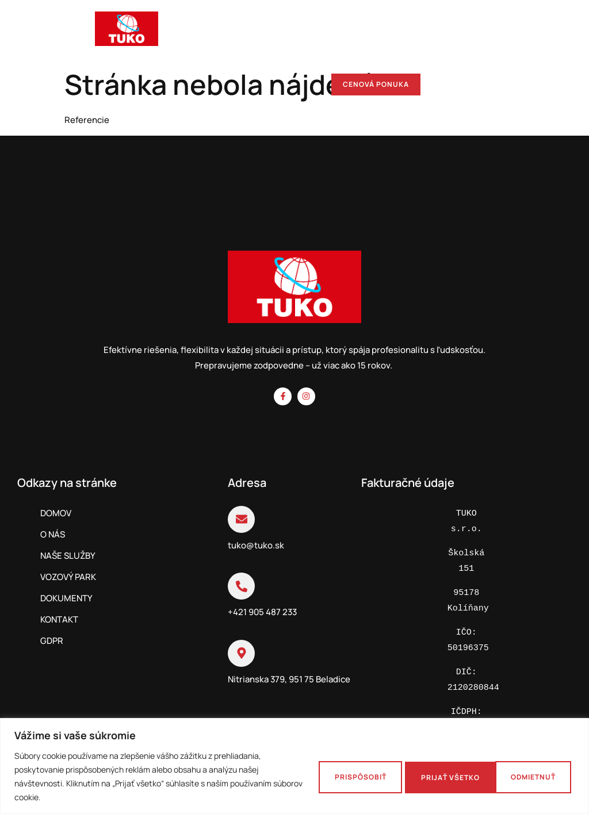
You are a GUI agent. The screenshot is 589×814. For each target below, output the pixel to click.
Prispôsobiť (338, 776)
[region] (294, 766)
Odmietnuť (430, 776)
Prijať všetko (525, 776)
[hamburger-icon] (492, 31)
